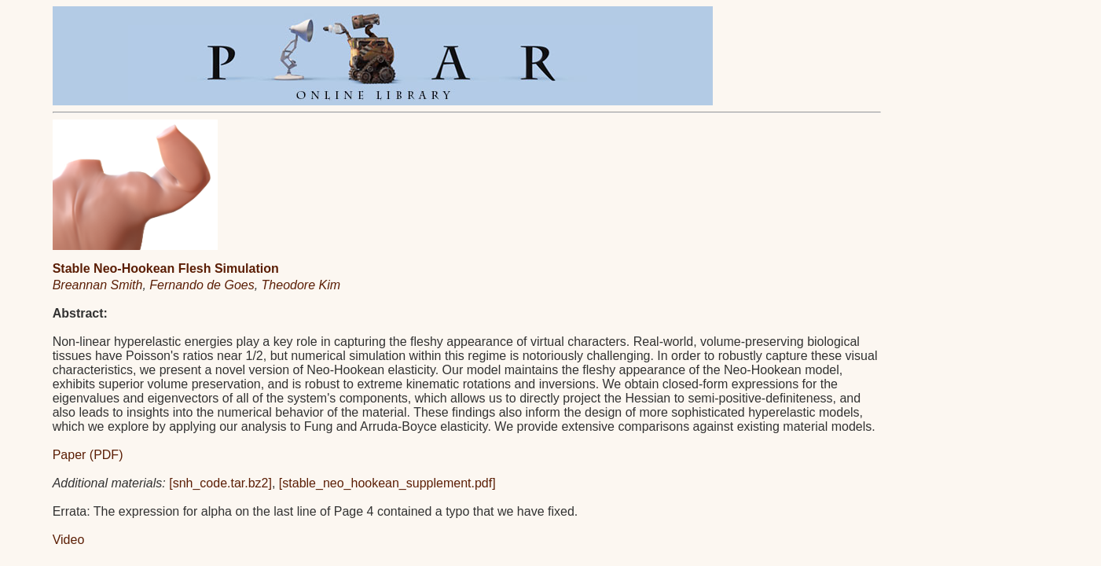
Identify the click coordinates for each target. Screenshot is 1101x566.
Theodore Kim (301, 285)
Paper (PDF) (88, 454)
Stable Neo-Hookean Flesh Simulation (166, 268)
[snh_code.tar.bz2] (220, 483)
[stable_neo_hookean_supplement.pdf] (387, 483)
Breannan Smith (98, 285)
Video (69, 539)
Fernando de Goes (201, 285)
